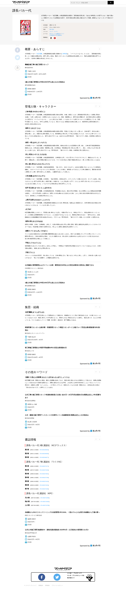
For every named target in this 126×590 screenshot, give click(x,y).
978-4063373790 (44, 477)
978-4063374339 (44, 489)
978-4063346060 (44, 453)
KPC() (59, 35)
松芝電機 (39, 53)
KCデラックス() (55, 33)
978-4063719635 (44, 501)
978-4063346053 (44, 449)
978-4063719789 (44, 505)
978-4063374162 (44, 481)
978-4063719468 (44, 497)
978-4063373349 (44, 470)
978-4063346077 (44, 457)
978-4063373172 (44, 466)
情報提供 (40, 585)
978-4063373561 (44, 473)
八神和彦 (64, 53)
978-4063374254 (44, 485)
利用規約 (47, 585)
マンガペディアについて (30, 585)
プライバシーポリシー (57, 585)
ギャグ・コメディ (54, 31)
